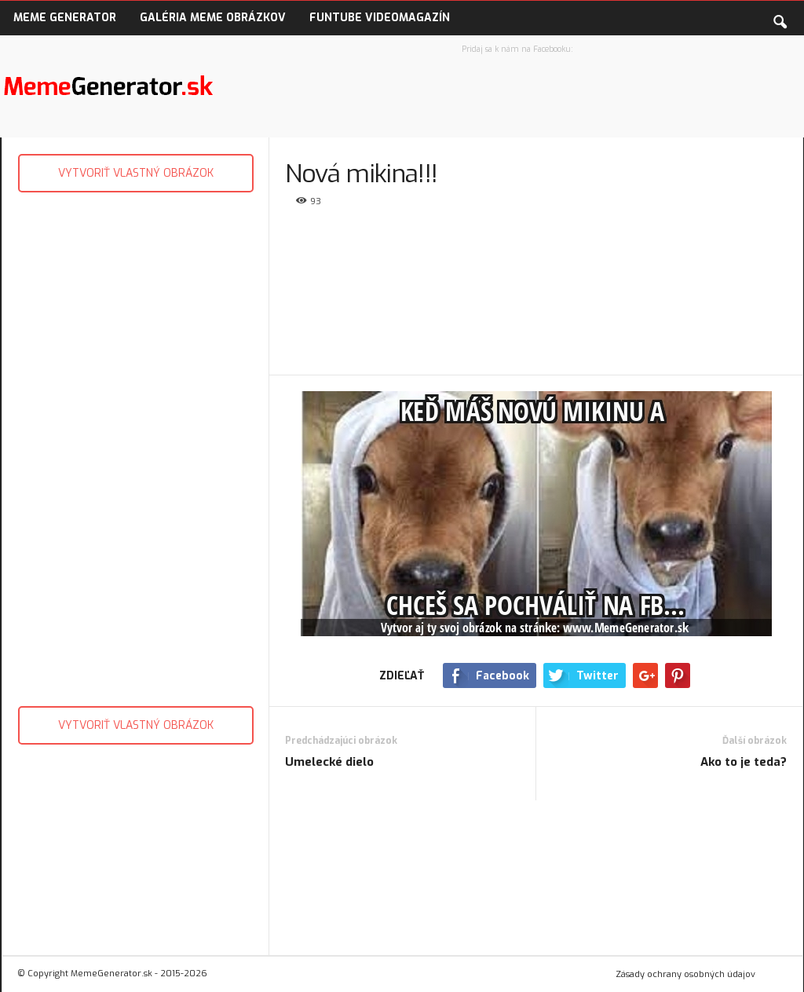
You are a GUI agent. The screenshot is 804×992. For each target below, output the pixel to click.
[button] (779, 19)
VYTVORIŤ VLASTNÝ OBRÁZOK (136, 173)
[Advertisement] (135, 445)
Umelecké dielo (329, 762)
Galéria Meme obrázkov (213, 17)
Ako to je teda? (743, 762)
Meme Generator (64, 17)
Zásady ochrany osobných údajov (685, 974)
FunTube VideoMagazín (379, 17)
